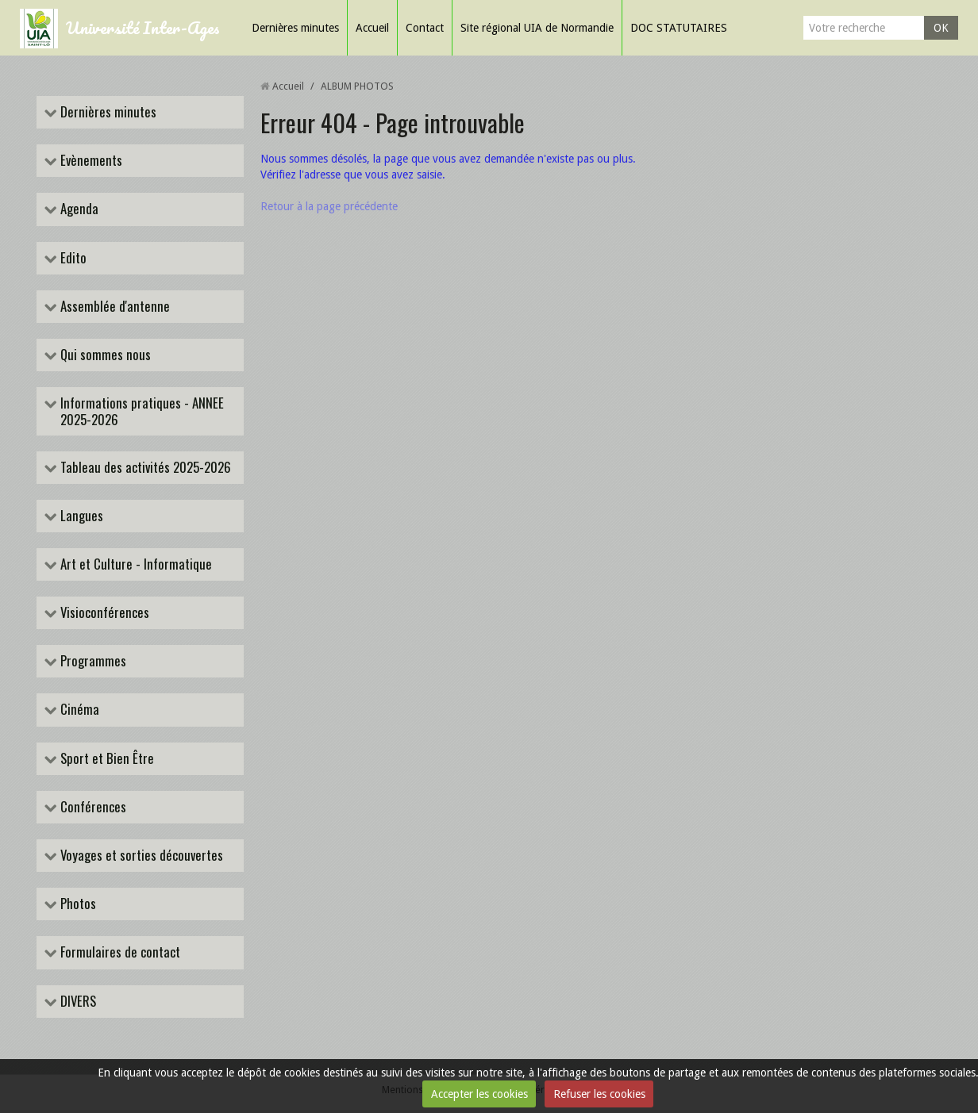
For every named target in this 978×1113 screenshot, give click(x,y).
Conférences (91, 807)
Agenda (77, 209)
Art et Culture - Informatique (134, 564)
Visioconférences (103, 612)
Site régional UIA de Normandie (537, 27)
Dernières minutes (295, 27)
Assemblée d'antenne (113, 306)
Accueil (372, 27)
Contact (425, 27)
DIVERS (76, 1001)
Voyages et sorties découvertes (140, 855)
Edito (72, 258)
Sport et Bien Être (105, 758)
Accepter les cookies (479, 1094)
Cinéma (78, 709)
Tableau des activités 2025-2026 (144, 467)
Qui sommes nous (104, 355)
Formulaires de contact (118, 952)
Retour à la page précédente (329, 206)
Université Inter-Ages (143, 27)
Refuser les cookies (599, 1094)
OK (941, 27)
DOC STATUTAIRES (678, 27)
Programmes (91, 661)
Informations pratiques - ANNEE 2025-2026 (140, 411)
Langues (80, 516)
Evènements (89, 160)
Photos (76, 904)
